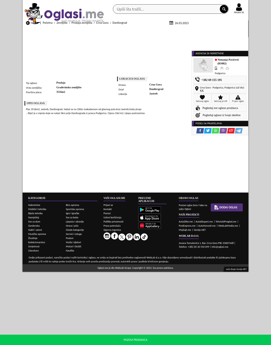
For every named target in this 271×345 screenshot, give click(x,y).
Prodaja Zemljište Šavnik (81, 322)
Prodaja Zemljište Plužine (41, 319)
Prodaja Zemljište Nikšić (40, 315)
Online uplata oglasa (231, 4)
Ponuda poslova (208, 30)
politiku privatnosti (184, 341)
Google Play (114, 3)
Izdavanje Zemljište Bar (80, 334)
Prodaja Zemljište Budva (40, 308)
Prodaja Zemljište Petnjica (82, 315)
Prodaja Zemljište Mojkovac (164, 312)
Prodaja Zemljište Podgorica (83, 319)
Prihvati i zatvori (210, 341)
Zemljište (62, 67)
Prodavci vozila (109, 30)
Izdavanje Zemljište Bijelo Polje (166, 334)
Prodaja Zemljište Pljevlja (163, 315)
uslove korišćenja (163, 341)
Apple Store (138, 3)
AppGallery (162, 4)
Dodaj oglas (236, 30)
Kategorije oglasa (47, 30)
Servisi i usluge (178, 30)
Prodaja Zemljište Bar (79, 304)
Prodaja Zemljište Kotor (121, 312)
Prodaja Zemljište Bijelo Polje (165, 304)
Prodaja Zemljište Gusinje (163, 308)
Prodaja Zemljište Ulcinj (40, 322)
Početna (48, 67)
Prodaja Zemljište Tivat (162, 319)
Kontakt (205, 3)
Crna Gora (102, 67)
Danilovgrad (120, 67)
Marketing (184, 4)
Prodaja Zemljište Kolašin (82, 312)
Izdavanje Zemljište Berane (123, 334)
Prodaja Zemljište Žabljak (122, 322)
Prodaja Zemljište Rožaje (122, 319)
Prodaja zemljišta (82, 67)
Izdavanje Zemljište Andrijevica (44, 334)
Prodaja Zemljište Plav (120, 315)
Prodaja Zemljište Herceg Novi (44, 312)
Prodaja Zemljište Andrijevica (43, 304)
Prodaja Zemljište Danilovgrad (125, 308)
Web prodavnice (79, 30)
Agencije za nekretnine (144, 30)
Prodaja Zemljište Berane (122, 304)
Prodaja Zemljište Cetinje (82, 308)
